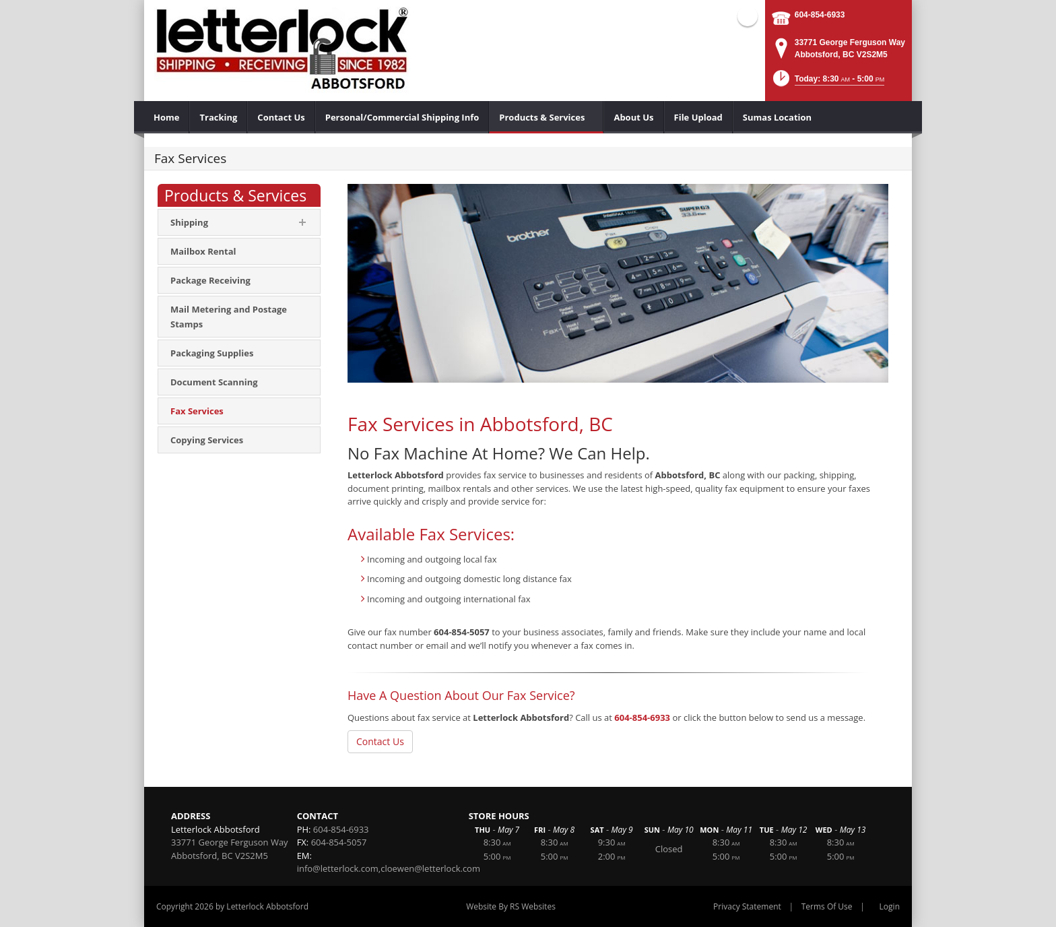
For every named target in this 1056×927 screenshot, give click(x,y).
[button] (827, 82)
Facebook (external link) (747, 16)
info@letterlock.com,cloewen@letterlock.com (388, 868)
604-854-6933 (820, 15)
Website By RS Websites (511, 906)
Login (890, 906)
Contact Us (380, 741)
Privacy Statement (747, 906)
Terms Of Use (827, 906)
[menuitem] (166, 117)
